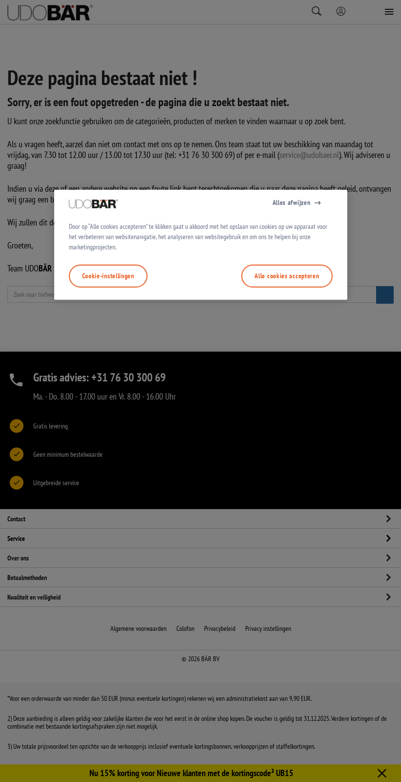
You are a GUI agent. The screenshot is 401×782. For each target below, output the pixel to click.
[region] (200, 357)
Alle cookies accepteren (286, 387)
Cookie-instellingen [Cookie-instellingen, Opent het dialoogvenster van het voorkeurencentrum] (108, 387)
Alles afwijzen (292, 314)
